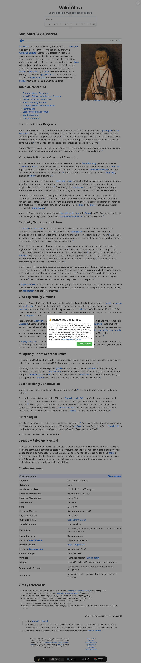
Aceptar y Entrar (84, 344)
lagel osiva (78, 340)
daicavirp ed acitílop (67, 340)
